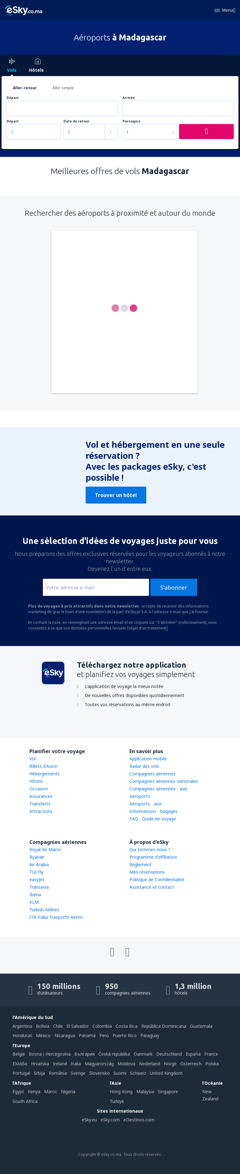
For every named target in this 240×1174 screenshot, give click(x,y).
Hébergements (44, 774)
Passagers (131, 121)
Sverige (78, 1073)
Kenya (34, 1091)
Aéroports (139, 796)
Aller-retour (25, 88)
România (58, 1073)
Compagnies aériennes (152, 774)
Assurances (40, 796)
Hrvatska (40, 1064)
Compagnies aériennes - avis (158, 789)
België (18, 1054)
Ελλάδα (19, 1064)
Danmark (143, 1054)
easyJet (36, 879)
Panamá (87, 1035)
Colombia (102, 1026)
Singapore (168, 1091)
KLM (34, 902)
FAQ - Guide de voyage (152, 819)
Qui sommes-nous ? (149, 849)
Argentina (22, 1026)
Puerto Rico (124, 1035)
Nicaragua (64, 1035)
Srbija (39, 1073)
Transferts (39, 804)
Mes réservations (147, 872)
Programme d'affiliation (153, 857)
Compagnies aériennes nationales (163, 781)
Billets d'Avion (43, 766)
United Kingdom (166, 1073)
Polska (212, 1064)
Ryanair (36, 857)
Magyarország (99, 1064)
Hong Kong (121, 1091)
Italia (76, 1064)
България (84, 1054)
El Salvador (78, 1026)
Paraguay (149, 1035)
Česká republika (114, 1054)
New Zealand (210, 1095)
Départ (13, 98)
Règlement (140, 864)
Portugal (21, 1073)
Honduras (22, 1035)
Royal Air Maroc (45, 849)
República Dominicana (163, 1026)
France (211, 1054)
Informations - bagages (153, 811)
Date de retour (76, 121)
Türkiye (117, 1101)
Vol (32, 759)
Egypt (18, 1091)
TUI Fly (36, 872)
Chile (58, 1026)
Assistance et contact (151, 887)
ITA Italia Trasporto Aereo (56, 917)
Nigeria (68, 1091)
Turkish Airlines (44, 910)
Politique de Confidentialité (156, 879)
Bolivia (42, 1026)
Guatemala (201, 1026)
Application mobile (148, 759)
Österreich (191, 1064)
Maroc (50, 1091)
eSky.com (110, 1120)
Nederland (149, 1064)
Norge (170, 1064)
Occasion (38, 789)
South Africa (25, 1101)
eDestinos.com (138, 1120)
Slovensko (99, 1073)
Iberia (35, 894)
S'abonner (173, 587)
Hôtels (36, 781)
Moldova (126, 1064)
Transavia (39, 887)
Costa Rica (127, 1026)
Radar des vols (144, 766)
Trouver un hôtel (116, 495)
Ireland (60, 1064)
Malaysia (145, 1091)
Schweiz (138, 1073)
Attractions (40, 811)
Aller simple (63, 88)
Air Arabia (39, 864)
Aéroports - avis (145, 804)
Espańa (193, 1054)
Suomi (119, 1073)
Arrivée (128, 98)
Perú (104, 1035)
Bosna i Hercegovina (50, 1054)
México (43, 1035)
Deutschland (169, 1054)
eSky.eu (89, 1120)
